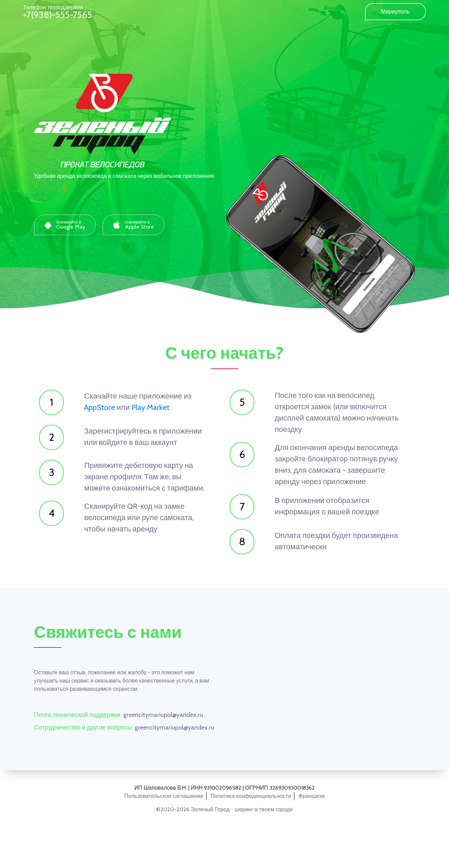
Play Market (150, 407)
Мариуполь (395, 11)
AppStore (99, 407)
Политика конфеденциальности (250, 796)
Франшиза (311, 796)
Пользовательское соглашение (163, 796)
